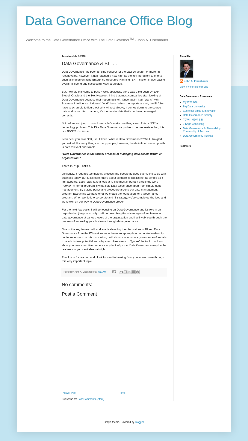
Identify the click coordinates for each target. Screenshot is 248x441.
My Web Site (190, 102)
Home (122, 392)
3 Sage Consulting (193, 123)
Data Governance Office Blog (108, 21)
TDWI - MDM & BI (193, 119)
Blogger (139, 422)
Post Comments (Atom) (90, 399)
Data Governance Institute (198, 135)
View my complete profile (194, 86)
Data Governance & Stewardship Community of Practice (202, 130)
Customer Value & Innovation (199, 110)
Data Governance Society (197, 115)
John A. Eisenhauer (196, 81)
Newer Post (69, 392)
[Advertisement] (38, 68)
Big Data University (194, 106)
